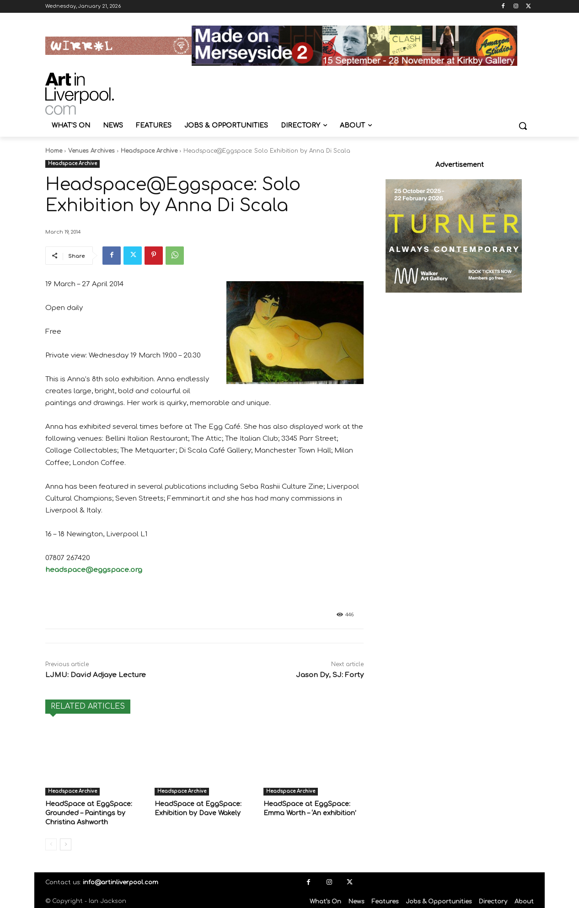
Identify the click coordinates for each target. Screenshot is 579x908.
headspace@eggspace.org (93, 570)
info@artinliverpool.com (120, 880)
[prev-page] (51, 843)
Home (53, 151)
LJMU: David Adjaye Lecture (95, 675)
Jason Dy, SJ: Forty (330, 675)
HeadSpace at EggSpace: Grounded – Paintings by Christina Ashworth (85, 812)
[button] (523, 126)
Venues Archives (91, 151)
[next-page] (65, 843)
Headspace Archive (149, 151)
